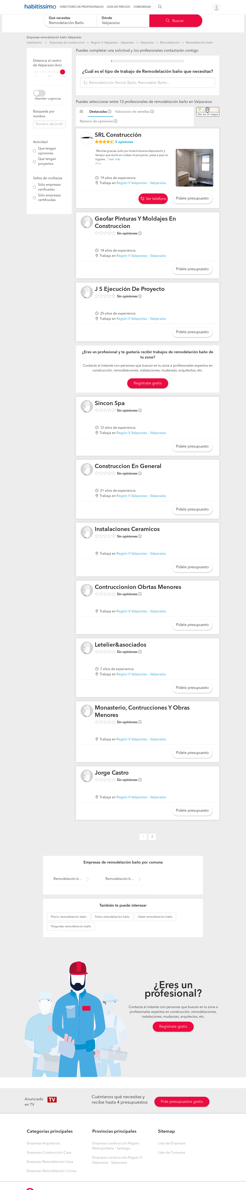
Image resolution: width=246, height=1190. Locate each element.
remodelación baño (69, 916)
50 (49, 76)
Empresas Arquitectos (43, 1143)
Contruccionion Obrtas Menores (138, 587)
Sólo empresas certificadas (49, 198)
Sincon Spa (110, 404)
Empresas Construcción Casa (49, 1152)
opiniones (124, 142)
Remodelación (170, 42)
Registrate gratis (148, 383)
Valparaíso (147, 42)
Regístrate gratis (173, 1027)
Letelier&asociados (120, 645)
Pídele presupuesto (192, 198)
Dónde (107, 18)
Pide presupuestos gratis (182, 1102)
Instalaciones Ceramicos (127, 529)
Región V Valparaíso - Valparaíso (112, 42)
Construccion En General (128, 467)
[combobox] (70, 20)
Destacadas (98, 112)
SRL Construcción (118, 135)
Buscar (175, 21)
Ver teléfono (154, 199)
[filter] (49, 71)
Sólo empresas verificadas (49, 187)
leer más (114, 159)
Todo (63, 76)
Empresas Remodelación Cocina (51, 1171)
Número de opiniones (96, 121)
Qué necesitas (59, 18)
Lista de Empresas (171, 1143)
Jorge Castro (112, 773)
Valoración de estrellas (132, 112)
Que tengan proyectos (47, 161)
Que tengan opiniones (47, 151)
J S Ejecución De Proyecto (130, 289)
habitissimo (34, 42)
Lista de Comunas (171, 1152)
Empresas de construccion (67, 42)
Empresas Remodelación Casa (50, 1162)
